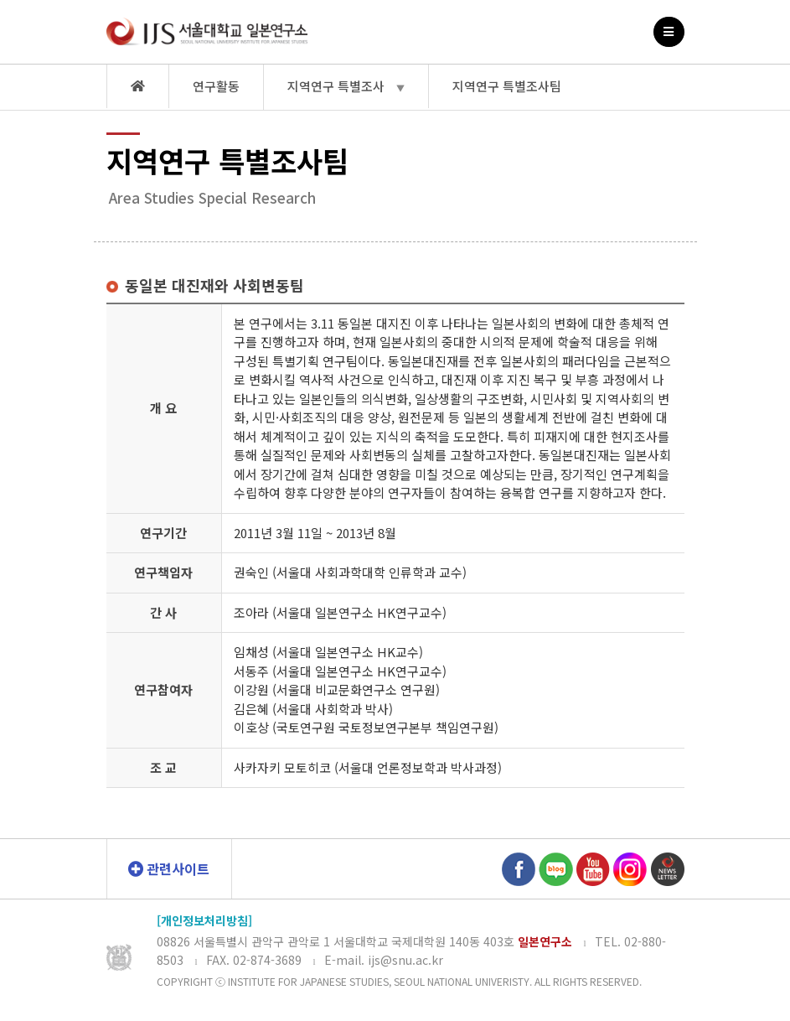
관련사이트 (168, 868)
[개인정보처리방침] (204, 920)
